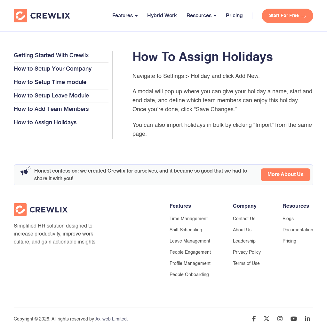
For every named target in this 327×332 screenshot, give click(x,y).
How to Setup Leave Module (51, 95)
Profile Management (190, 263)
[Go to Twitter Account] (266, 320)
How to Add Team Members (51, 108)
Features (122, 15)
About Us (242, 230)
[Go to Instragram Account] (280, 320)
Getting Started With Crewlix (51, 55)
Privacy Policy (247, 252)
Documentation (298, 230)
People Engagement (190, 252)
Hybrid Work (162, 15)
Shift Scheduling (186, 230)
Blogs (288, 219)
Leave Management (190, 241)
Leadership (244, 241)
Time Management (189, 219)
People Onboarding (189, 275)
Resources (199, 15)
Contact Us (244, 219)
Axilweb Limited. (111, 319)
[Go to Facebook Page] (254, 320)
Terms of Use (246, 263)
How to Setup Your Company (53, 68)
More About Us (285, 174)
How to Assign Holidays (45, 122)
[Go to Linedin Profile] (307, 320)
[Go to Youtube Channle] (293, 320)
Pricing (234, 15)
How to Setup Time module (50, 82)
